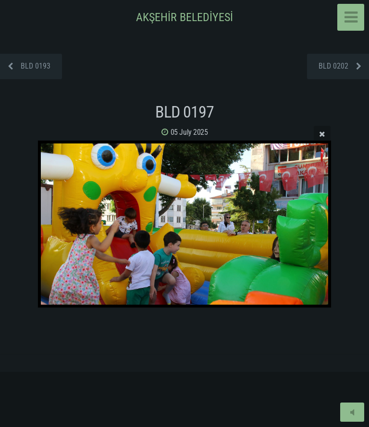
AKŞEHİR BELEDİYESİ (184, 17)
